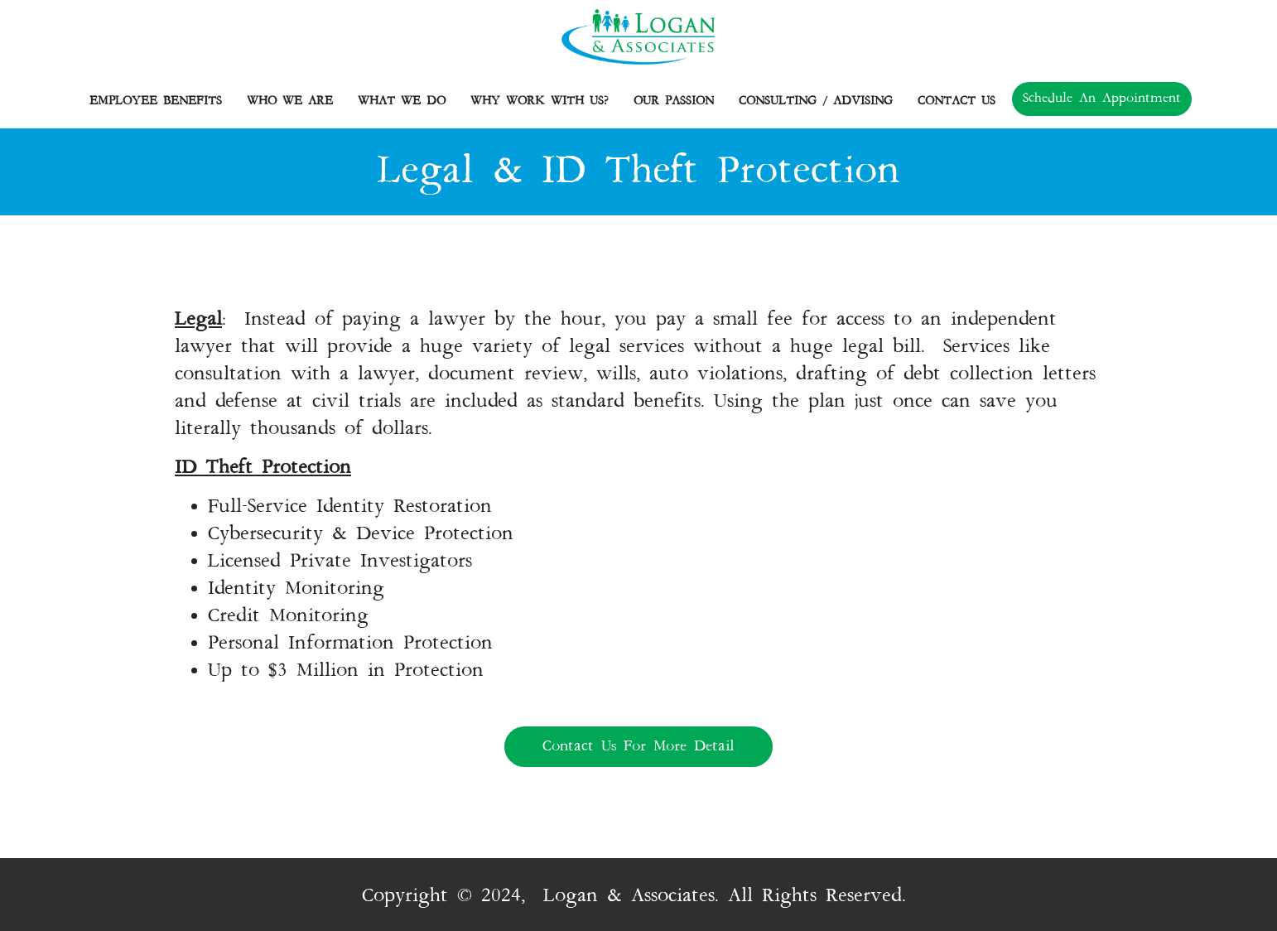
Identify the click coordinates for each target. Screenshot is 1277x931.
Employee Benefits (159, 101)
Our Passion (678, 101)
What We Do (406, 101)
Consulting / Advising (820, 101)
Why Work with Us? (543, 101)
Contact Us (956, 101)
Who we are (294, 101)
